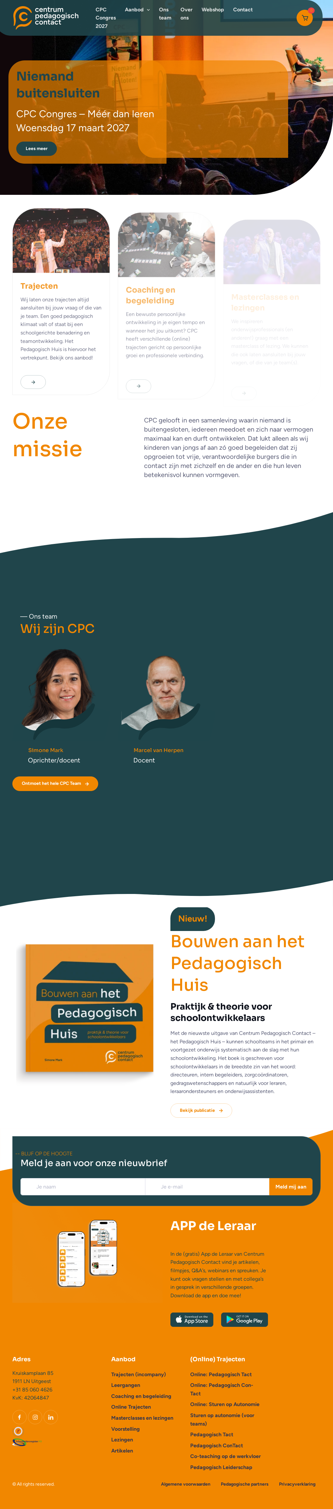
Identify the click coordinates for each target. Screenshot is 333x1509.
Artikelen (122, 1451)
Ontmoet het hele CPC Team (56, 784)
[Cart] (305, 18)
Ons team (165, 13)
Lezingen (122, 1440)
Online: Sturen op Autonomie (225, 1404)
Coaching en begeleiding (141, 1396)
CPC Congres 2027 (106, 17)
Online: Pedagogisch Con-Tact (221, 1389)
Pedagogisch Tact (211, 1434)
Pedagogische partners (245, 1484)
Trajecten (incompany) (138, 1374)
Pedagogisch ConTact (216, 1445)
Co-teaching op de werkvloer (225, 1456)
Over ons (186, 13)
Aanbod (134, 9)
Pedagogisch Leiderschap (221, 1467)
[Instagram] (35, 1417)
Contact (243, 9)
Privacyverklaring (297, 1484)
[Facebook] (19, 1417)
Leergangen (125, 1385)
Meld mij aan (290, 1187)
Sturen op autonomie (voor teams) (222, 1419)
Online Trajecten (131, 1407)
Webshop (213, 9)
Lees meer (36, 148)
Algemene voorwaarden (185, 1484)
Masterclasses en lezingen (142, 1418)
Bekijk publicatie (202, 1110)
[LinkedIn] (51, 1417)
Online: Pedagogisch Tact (221, 1374)
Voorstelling (125, 1429)
